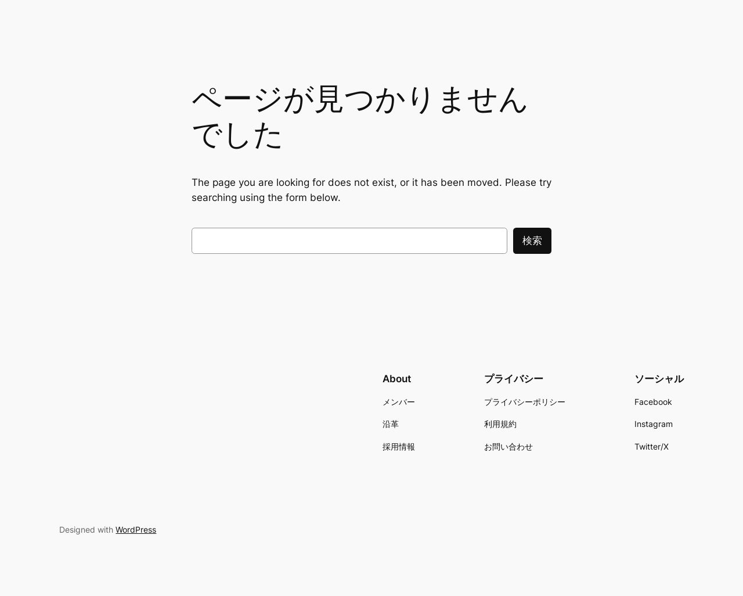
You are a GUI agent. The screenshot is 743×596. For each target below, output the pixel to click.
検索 (532, 240)
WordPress (136, 529)
